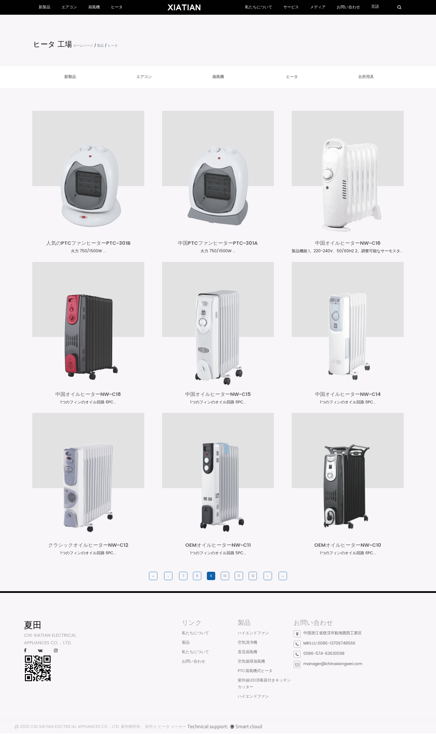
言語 (375, 6)
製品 (100, 45)
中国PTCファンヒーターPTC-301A (218, 243)
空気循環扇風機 (251, 662)
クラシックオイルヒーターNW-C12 (88, 545)
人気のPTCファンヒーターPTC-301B (88, 243)
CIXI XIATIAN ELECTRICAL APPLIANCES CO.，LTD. (75, 727)
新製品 (44, 7)
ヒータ (117, 7)
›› (283, 576)
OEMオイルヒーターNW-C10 (347, 545)
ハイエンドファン (253, 633)
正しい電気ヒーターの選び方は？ (132, 634)
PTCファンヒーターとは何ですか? (133, 641)
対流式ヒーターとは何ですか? (129, 627)
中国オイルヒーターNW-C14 (348, 394)
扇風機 (94, 7)
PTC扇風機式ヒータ (255, 671)
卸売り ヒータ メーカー (165, 727)
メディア (318, 7)
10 (225, 576)
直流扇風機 (247, 652)
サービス (291, 7)
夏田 (33, 625)
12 (252, 576)
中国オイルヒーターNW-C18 (88, 394)
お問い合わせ (348, 7)
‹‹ (153, 576)
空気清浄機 (247, 643)
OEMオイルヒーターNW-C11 (218, 545)
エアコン (69, 7)
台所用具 (366, 77)
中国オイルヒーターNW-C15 (218, 394)
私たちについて (258, 7)
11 (239, 576)
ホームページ (83, 45)
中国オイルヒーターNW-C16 (348, 243)
